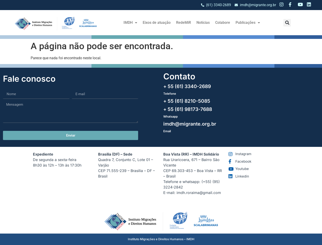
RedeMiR (183, 22)
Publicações (248, 23)
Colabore (222, 22)
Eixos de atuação (157, 22)
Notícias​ (203, 22)
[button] (287, 23)
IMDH (130, 23)
